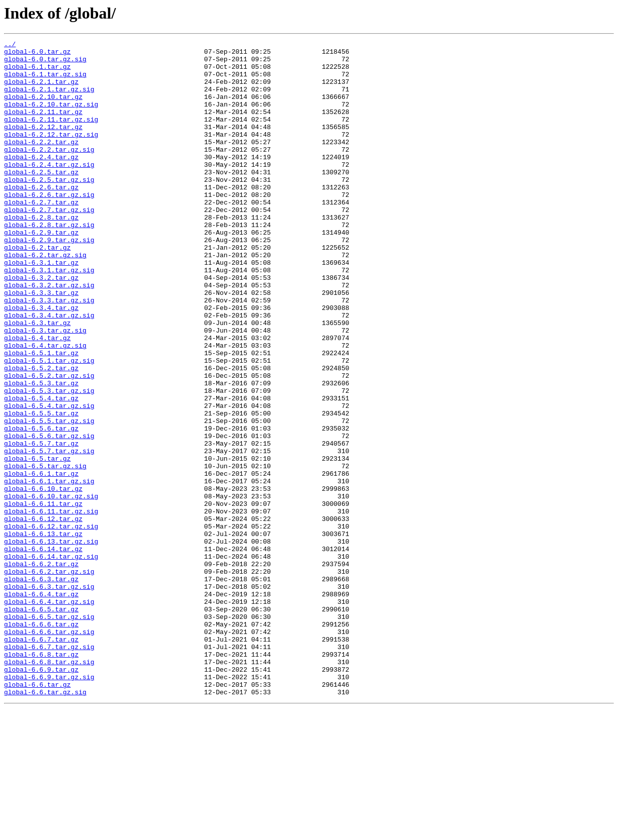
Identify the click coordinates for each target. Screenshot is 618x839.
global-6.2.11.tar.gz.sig (51, 135)
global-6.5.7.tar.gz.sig (49, 533)
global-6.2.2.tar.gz (41, 162)
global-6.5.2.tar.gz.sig (49, 443)
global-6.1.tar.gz (37, 72)
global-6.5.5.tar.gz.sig (49, 497)
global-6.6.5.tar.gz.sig (49, 732)
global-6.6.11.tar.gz (43, 596)
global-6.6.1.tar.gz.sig (49, 569)
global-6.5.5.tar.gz (41, 488)
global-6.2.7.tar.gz (41, 235)
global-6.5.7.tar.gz (41, 524)
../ (10, 45)
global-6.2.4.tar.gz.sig (49, 189)
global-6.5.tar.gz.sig (45, 551)
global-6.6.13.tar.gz (43, 633)
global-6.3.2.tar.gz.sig (49, 334)
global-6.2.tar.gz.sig (45, 298)
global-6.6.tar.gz (37, 813)
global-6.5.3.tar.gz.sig (49, 461)
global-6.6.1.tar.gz (41, 560)
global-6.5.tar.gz (37, 542)
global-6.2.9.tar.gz (41, 271)
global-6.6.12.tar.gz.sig (51, 623)
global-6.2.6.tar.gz (41, 217)
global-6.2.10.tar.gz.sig (51, 117)
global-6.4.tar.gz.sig (45, 406)
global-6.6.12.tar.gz (43, 614)
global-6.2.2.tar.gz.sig (49, 171)
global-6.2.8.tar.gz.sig (49, 262)
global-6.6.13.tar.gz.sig (51, 642)
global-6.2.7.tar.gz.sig (49, 244)
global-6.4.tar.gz (37, 397)
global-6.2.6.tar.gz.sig (49, 226)
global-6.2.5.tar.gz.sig (49, 208)
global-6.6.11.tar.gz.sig (51, 605)
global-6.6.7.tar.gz (41, 759)
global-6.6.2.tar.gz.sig (49, 678)
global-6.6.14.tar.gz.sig (51, 660)
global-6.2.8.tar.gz (41, 253)
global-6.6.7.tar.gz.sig (49, 768)
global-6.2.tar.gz (37, 289)
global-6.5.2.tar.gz (41, 434)
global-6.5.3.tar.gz (41, 452)
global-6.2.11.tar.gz (43, 126)
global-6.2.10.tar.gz (43, 108)
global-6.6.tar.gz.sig (45, 822)
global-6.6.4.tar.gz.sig (49, 714)
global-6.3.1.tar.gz (41, 307)
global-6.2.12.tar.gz (43, 144)
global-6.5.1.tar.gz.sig (49, 425)
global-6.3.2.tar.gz (41, 325)
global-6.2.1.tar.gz (41, 90)
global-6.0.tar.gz (37, 54)
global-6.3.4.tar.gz (41, 361)
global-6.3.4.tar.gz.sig (49, 370)
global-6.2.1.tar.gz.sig (49, 99)
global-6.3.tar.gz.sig (45, 388)
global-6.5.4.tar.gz (41, 470)
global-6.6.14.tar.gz (43, 651)
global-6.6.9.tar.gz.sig (49, 804)
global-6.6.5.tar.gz (41, 723)
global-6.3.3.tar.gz (41, 343)
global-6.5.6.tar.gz (41, 506)
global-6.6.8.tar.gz (41, 777)
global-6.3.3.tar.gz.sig (49, 352)
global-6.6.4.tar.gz (41, 705)
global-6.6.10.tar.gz (43, 578)
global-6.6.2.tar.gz (41, 669)
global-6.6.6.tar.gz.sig (49, 750)
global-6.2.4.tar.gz (41, 180)
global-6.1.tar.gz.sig (45, 81)
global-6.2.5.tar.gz (41, 198)
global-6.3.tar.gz (37, 379)
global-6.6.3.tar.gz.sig (49, 696)
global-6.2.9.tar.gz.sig (49, 280)
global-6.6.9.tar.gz (41, 795)
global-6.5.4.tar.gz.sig (49, 479)
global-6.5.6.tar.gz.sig (49, 515)
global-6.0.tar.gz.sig (45, 63)
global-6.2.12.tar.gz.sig (51, 153)
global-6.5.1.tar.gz (41, 416)
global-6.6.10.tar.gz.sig (51, 587)
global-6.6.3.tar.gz (41, 687)
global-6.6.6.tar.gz (41, 741)
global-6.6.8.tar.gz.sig (49, 786)
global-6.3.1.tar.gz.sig (49, 316)
